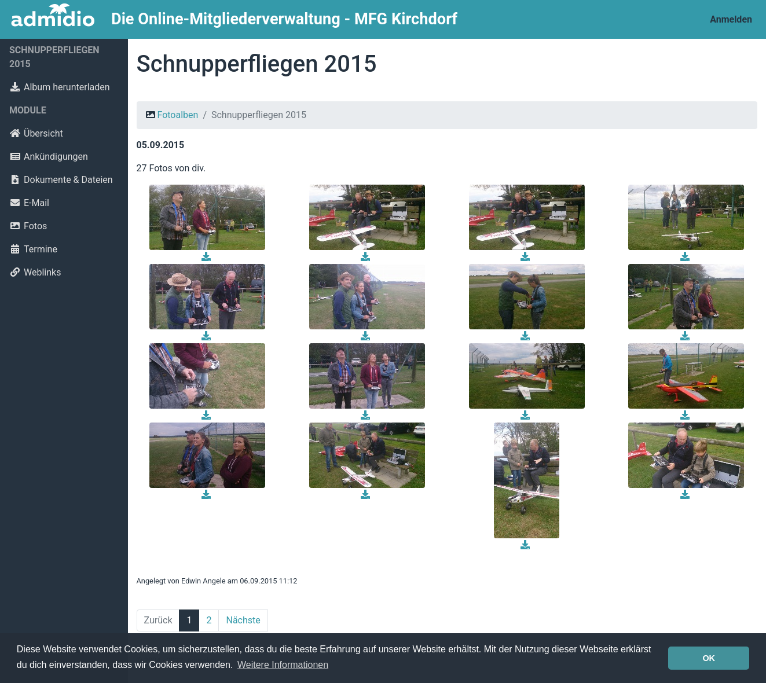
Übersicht (36, 133)
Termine (33, 249)
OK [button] (708, 658)
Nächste (243, 620)
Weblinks (35, 272)
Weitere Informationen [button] (282, 665)
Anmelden (731, 19)
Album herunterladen (59, 87)
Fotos (28, 226)
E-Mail (29, 202)
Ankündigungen (48, 156)
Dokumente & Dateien (61, 179)
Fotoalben (177, 114)
